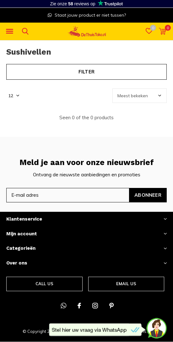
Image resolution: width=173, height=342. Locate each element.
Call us (44, 283)
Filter (86, 72)
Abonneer (147, 195)
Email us (126, 283)
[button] (9, 31)
